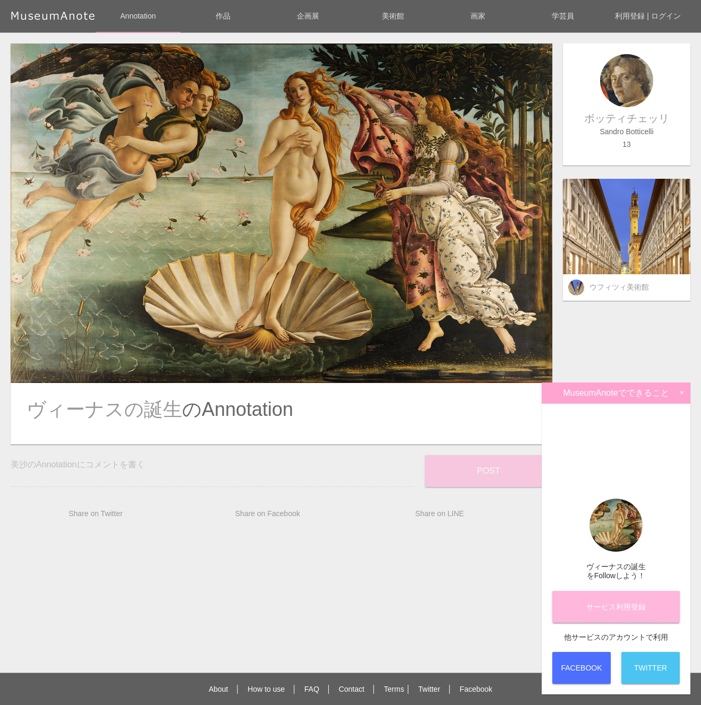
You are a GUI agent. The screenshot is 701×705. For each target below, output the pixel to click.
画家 (478, 16)
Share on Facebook (267, 513)
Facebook (476, 689)
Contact (351, 689)
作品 (223, 16)
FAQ (311, 689)
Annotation (138, 16)
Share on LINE (439, 513)
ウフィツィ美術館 (619, 287)
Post (488, 470)
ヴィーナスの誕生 (104, 409)
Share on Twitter (96, 513)
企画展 (308, 16)
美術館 (393, 16)
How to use (266, 689)
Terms (394, 689)
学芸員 (563, 16)
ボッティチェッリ (626, 118)
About (218, 689)
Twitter (429, 689)
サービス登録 (616, 607)
